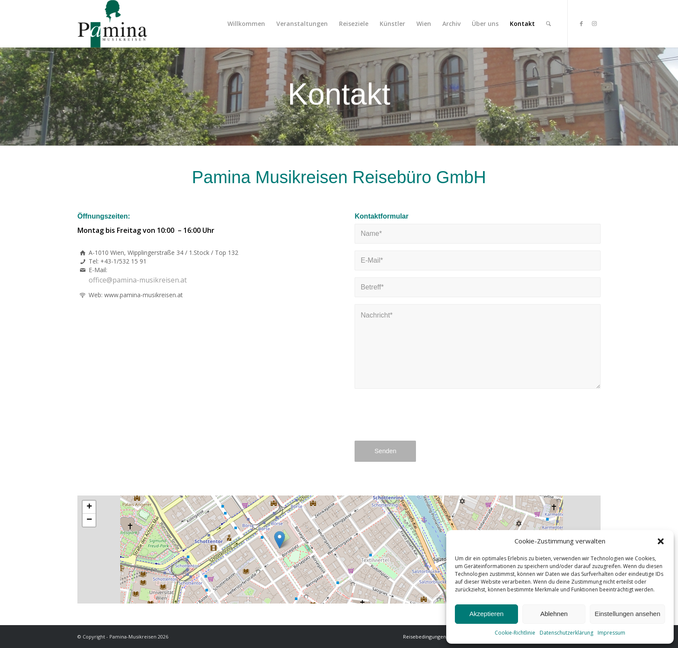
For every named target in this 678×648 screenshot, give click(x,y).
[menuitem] (246, 24)
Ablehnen (553, 613)
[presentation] (420, 420)
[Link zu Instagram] (594, 23)
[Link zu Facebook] (581, 23)
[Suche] (548, 24)
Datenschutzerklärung (566, 632)
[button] (660, 541)
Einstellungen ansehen (627, 613)
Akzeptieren (486, 613)
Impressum (611, 632)
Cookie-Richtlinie (515, 632)
